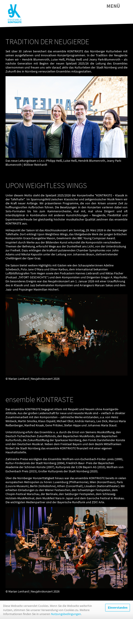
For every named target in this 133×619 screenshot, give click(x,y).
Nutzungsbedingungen (66, 614)
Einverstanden (117, 608)
